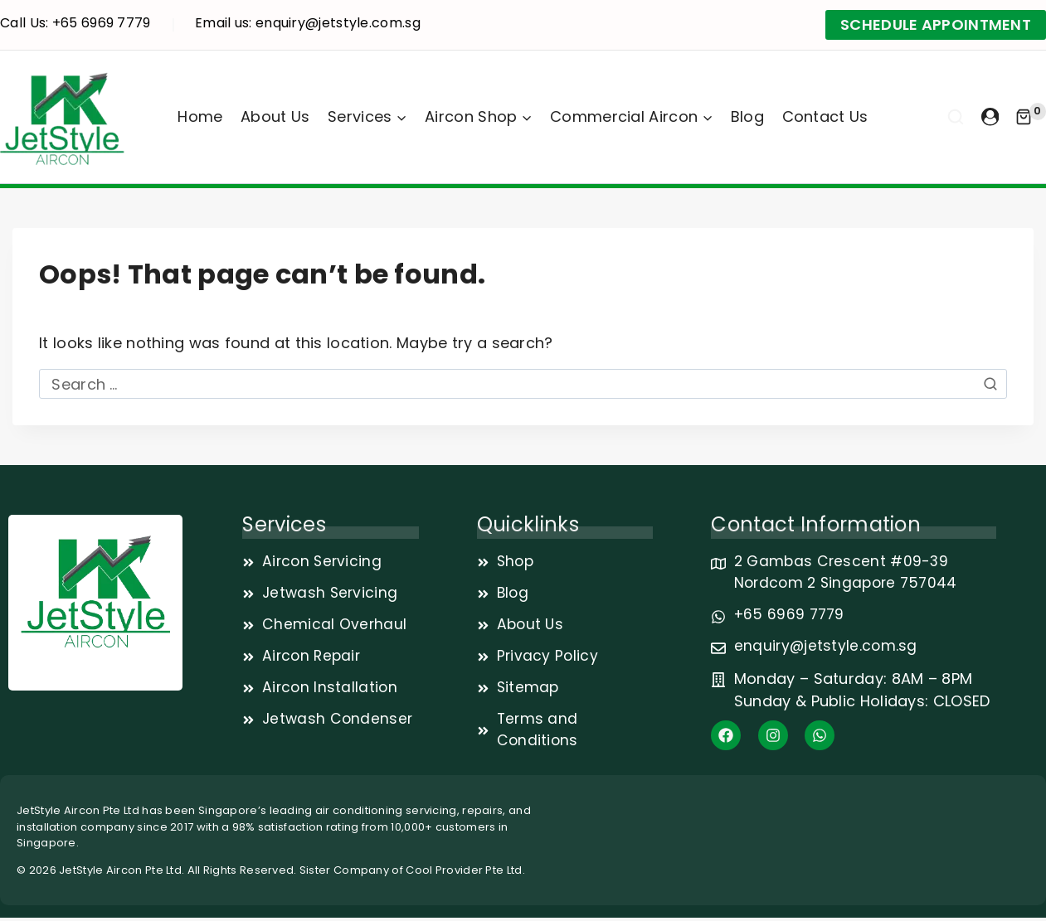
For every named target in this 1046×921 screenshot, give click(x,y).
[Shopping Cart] (1030, 117)
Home (200, 116)
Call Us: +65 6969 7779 (75, 22)
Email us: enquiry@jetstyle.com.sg (308, 22)
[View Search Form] (955, 117)
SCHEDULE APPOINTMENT (935, 24)
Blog (747, 116)
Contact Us (825, 116)
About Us (275, 116)
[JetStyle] (62, 117)
